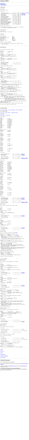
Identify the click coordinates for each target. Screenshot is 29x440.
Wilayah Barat (2, 135)
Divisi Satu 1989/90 (11, 128)
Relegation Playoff (24, 186)
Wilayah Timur (8, 135)
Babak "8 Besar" (3, 387)
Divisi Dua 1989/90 (19, 128)
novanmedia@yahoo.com (12, 432)
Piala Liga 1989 (3, 34)
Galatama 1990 (2, 3)
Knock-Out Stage (3, 274)
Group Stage (2, 133)
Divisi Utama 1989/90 (3, 128)
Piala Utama (23, 14)
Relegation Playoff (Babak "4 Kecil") (6, 297)
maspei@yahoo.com (24, 432)
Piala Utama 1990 (2, 4)
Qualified (23, 181)
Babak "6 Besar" (3, 241)
